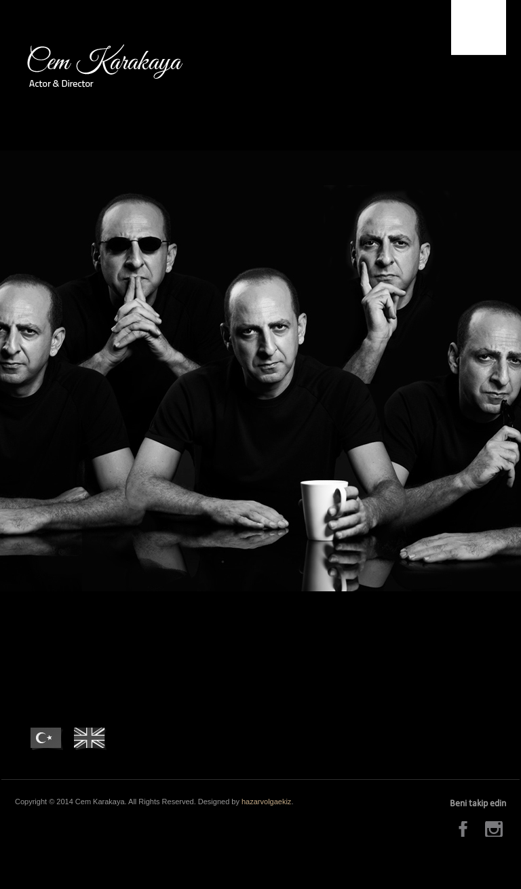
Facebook (465, 829)
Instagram (495, 829)
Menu (478, 27)
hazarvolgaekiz (266, 801)
